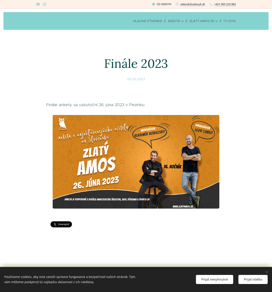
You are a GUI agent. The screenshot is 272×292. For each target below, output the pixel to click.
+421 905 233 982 (225, 4)
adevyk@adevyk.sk (192, 4)
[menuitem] (149, 21)
